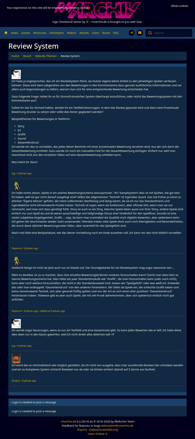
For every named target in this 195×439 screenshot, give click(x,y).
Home (15, 56)
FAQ (115, 33)
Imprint (82, 429)
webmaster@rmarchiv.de (117, 425)
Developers (56, 33)
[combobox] (169, 33)
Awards (84, 33)
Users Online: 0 (97, 434)
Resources (39, 33)
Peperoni (17, 248)
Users (95, 33)
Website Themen (46, 56)
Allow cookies (179, 6)
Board (106, 33)
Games (25, 33)
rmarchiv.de (68, 421)
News (14, 33)
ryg (13, 173)
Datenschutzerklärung (103, 429)
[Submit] (149, 33)
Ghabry (16, 380)
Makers (71, 33)
